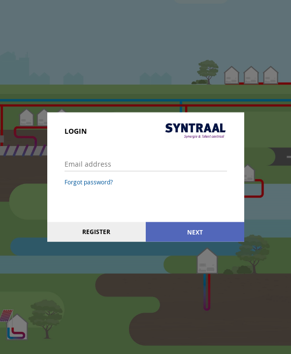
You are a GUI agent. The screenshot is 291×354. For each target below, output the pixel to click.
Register (96, 232)
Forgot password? (89, 182)
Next (195, 232)
